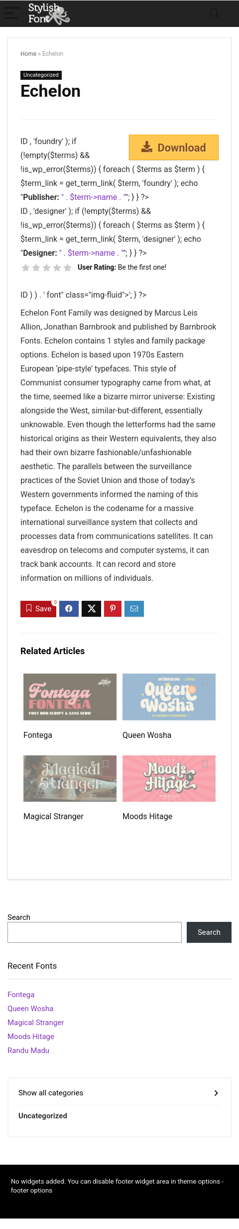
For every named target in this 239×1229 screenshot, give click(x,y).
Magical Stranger (53, 816)
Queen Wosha (146, 735)
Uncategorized (41, 75)
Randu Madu (28, 1050)
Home (28, 53)
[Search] (215, 13)
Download (173, 147)
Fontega (37, 735)
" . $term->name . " (93, 197)
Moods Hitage (147, 816)
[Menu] (12, 13)
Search (18, 917)
